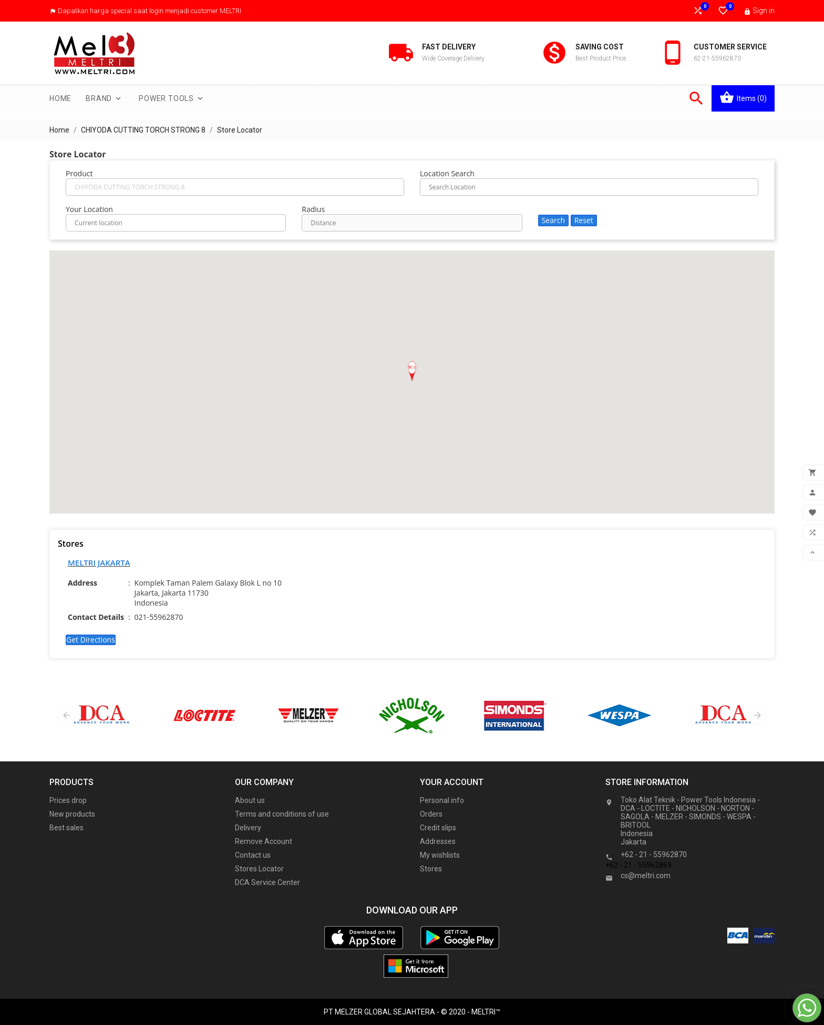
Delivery (248, 827)
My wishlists (440, 855)
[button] (412, 371)
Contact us (253, 855)
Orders (431, 814)
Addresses (438, 841)
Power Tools (172, 98)
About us (250, 800)
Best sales (66, 827)
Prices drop (68, 800)
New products (72, 814)
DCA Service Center (267, 882)
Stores (431, 869)
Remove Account (263, 841)
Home (60, 98)
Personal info (442, 800)
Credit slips (438, 827)
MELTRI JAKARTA (99, 562)
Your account (451, 782)
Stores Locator (259, 869)
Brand (104, 98)
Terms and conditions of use (282, 814)
